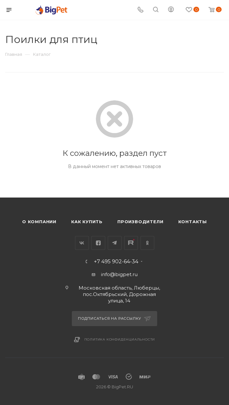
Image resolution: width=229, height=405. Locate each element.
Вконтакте (82, 243)
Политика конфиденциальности (119, 339)
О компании (39, 221)
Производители (140, 221)
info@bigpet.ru (119, 274)
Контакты (192, 221)
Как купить (87, 221)
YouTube (131, 243)
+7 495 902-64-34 (116, 261)
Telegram (115, 243)
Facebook (98, 243)
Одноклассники (147, 243)
